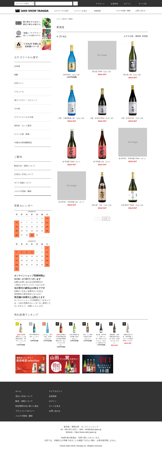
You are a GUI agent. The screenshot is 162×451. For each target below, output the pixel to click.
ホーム (59, 19)
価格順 (138, 36)
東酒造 (71, 19)
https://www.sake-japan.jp (85, 432)
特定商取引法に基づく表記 (26, 406)
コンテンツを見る (79, 11)
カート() (141, 4)
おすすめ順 (128, 36)
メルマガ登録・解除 (121, 11)
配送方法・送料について (24, 166)
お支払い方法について (23, 174)
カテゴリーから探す (60, 11)
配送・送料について (24, 401)
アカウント (99, 4)
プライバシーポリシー (25, 411)
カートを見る (54, 406)
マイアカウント (55, 391)
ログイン (126, 4)
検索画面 (96, 11)
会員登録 (113, 4)
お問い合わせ (138, 11)
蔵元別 (65, 19)
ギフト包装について (22, 183)
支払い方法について (24, 396)
